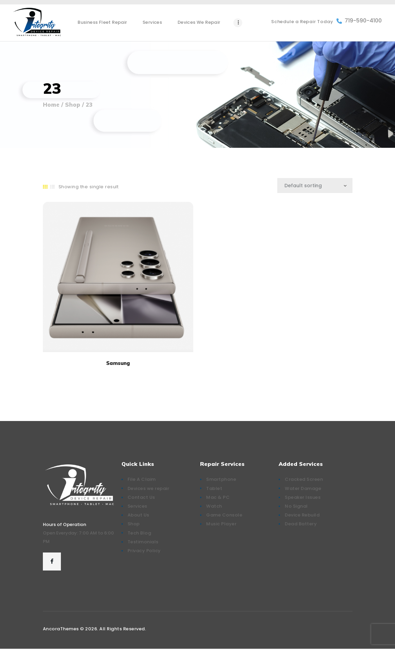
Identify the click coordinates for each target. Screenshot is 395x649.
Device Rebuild (302, 515)
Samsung (118, 363)
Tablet (214, 488)
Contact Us (141, 497)
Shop (72, 104)
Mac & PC (218, 497)
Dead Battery (301, 524)
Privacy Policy (144, 550)
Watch (214, 506)
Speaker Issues (302, 497)
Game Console (224, 515)
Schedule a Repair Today (302, 21)
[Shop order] (314, 185)
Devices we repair (148, 488)
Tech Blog (139, 533)
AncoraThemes (61, 629)
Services (137, 506)
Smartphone (221, 479)
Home (51, 104)
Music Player (221, 524)
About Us (138, 515)
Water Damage (303, 488)
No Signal (296, 506)
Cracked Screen (304, 479)
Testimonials (143, 542)
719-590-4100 (359, 20)
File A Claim (142, 479)
